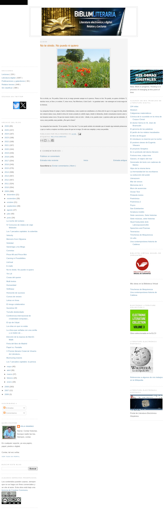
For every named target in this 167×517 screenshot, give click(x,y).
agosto (10, 210)
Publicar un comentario (50, 156)
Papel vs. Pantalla (14, 347)
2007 (7, 390)
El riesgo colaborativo (15, 304)
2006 (7, 394)
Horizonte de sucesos (15, 293)
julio (9, 214)
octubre (10, 202)
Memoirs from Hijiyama (16, 239)
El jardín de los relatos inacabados (144, 132)
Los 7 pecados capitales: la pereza (21, 362)
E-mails (9, 266)
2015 (7, 168)
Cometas (10, 250)
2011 (7, 183)
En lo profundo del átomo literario (144, 152)
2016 (7, 164)
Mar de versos (136, 181)
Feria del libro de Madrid (16, 343)
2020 (7, 149)
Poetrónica (134, 198)
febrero (10, 378)
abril (9, 370)
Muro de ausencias (138, 188)
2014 (7, 172)
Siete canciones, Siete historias (143, 215)
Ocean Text (135, 192)
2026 (7, 126)
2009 (7, 191)
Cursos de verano (13, 296)
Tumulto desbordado (15, 312)
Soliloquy (10, 289)
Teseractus (134, 231)
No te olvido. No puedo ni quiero (20, 270)
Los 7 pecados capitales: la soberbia (21, 231)
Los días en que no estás (17, 326)
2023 (7, 137)
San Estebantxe (137, 208)
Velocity (9, 235)
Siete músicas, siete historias (142, 218)
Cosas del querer (13, 277)
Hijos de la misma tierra (140, 168)
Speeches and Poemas (140, 228)
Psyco (132, 205)
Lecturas (5, 74)
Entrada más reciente (49, 160)
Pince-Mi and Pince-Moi (16, 254)
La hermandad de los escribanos (144, 171)
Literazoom (135, 178)
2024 (7, 134)
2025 (7, 130)
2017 (7, 161)
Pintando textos (136, 195)
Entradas (8, 408)
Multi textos (11, 281)
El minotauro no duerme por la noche (146, 139)
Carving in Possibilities (16, 258)
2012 (7, 180)
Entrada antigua (120, 160)
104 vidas (134, 106)
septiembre (12, 206)
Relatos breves (8, 84)
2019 (7, 153)
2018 (7, 157)
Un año (133, 238)
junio (9, 217)
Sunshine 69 (11, 308)
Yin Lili (9, 274)
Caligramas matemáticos (140, 113)
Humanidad (11, 285)
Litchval (9, 262)
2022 (7, 141)
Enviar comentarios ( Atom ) (64, 166)
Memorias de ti (136, 185)
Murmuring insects (14, 358)
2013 (7, 176)
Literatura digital (9, 78)
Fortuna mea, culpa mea (140, 155)
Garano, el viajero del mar (141, 159)
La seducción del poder (140, 175)
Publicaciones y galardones (14, 81)
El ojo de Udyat (12, 322)
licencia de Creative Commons (15, 490)
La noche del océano (15, 221)
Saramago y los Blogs (15, 247)
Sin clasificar (7, 88)
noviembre (11, 198)
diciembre (11, 194)
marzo (10, 374)
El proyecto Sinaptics (139, 149)
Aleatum (133, 110)
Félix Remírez (27, 426)
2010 (7, 187)
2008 (7, 386)
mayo (9, 366)
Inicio (86, 160)
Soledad (9, 243)
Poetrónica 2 (135, 202)
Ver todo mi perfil (11, 456)
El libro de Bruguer (138, 136)
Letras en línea (12, 300)
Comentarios (10, 413)
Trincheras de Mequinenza (141, 235)
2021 (7, 145)
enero (9, 382)
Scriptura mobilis (137, 212)
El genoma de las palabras (141, 129)
